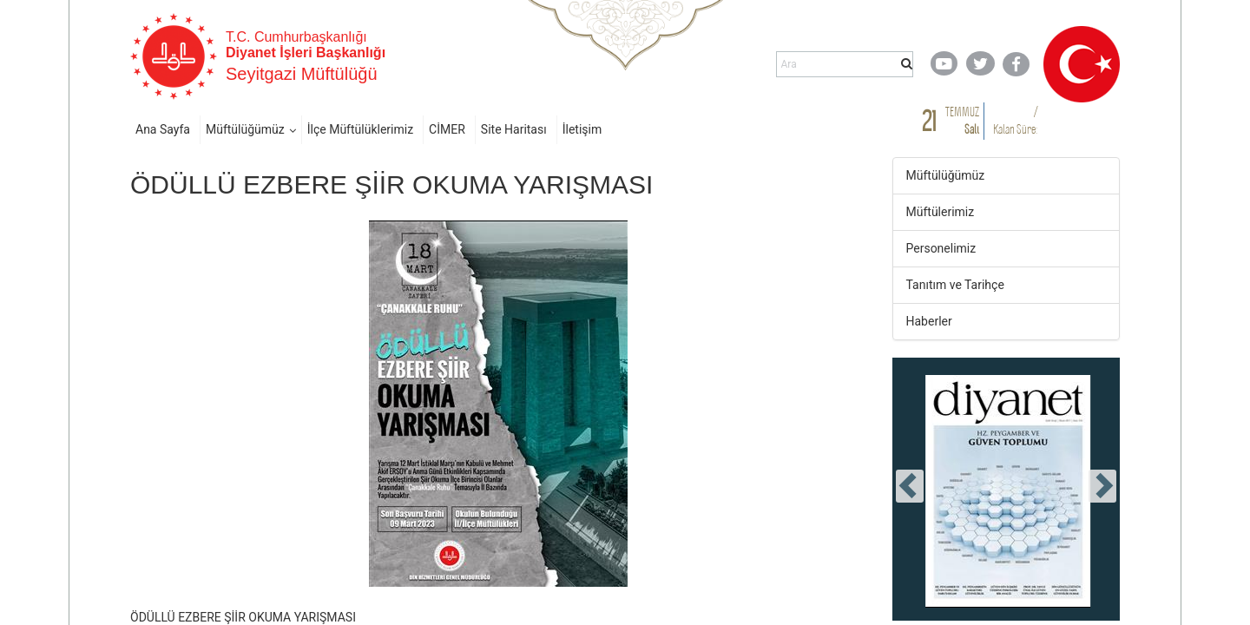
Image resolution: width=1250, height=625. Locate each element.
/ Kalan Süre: (1015, 120)
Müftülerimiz (940, 212)
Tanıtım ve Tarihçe (955, 285)
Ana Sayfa (162, 129)
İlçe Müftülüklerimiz (360, 129)
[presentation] (910, 486)
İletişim (582, 129)
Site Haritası (514, 129)
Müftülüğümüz (245, 129)
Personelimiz (941, 248)
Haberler (929, 321)
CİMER (447, 129)
